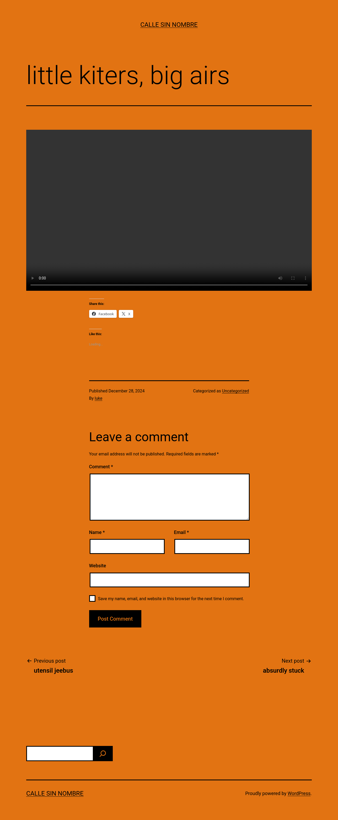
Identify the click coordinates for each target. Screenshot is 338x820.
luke (98, 398)
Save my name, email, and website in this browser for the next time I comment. (171, 598)
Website (97, 565)
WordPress (299, 793)
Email (181, 532)
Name (97, 532)
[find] (103, 753)
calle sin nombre (169, 24)
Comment (101, 466)
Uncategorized (235, 390)
